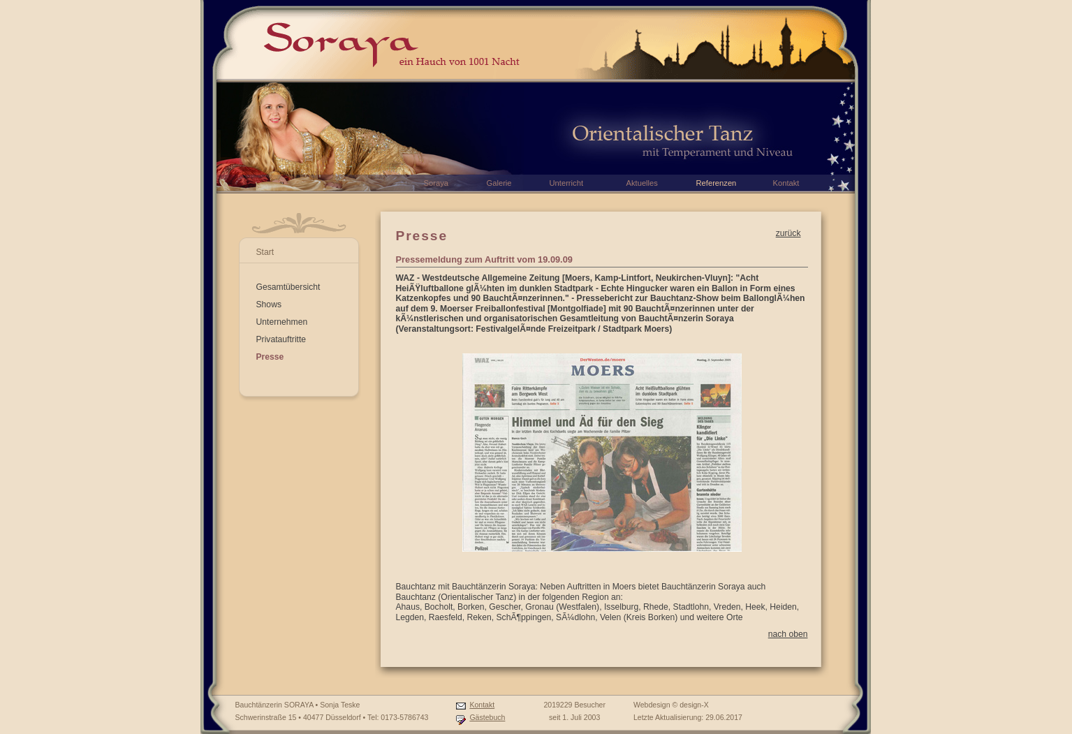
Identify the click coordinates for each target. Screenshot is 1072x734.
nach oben (788, 634)
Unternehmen (282, 322)
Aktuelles (642, 183)
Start (265, 252)
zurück (788, 233)
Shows (269, 304)
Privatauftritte (281, 339)
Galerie (499, 183)
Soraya (436, 183)
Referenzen (716, 183)
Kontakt (481, 704)
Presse (270, 357)
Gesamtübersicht (288, 287)
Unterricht (567, 183)
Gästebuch (487, 717)
